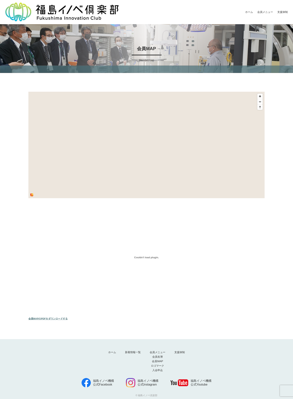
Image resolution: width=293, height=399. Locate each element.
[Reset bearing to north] (260, 107)
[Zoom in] (260, 96)
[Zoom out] (260, 101)
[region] (146, 145)
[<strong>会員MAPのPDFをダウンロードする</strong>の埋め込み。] (146, 257)
